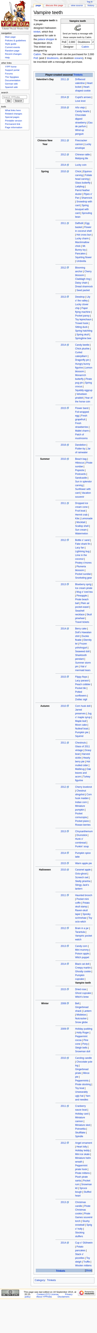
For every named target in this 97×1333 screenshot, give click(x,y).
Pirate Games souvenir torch (84, 1217)
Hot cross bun (83, 234)
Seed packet (83, 290)
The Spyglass (12, 77)
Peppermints (82, 1080)
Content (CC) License (48, 1294)
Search (4, 92)
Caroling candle (83, 1058)
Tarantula (80, 932)
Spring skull (82, 334)
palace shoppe (46, 39)
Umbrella (81, 261)
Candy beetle (82, 344)
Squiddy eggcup (83, 390)
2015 (63, 408)
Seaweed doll (82, 651)
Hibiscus (79, 462)
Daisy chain (81, 282)
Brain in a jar (82, 928)
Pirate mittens (82, 1173)
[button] (88, 1270)
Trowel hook (81, 323)
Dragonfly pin (82, 360)
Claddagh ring (82, 279)
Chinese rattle (82, 154)
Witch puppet (82, 957)
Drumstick (81, 835)
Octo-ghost (81, 873)
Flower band (81, 408)
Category (40, 1280)
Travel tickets (82, 622)
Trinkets (78, 74)
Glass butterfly (82, 182)
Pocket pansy (82, 315)
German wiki (11, 84)
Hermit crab (81, 514)
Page (38, 5)
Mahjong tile (81, 158)
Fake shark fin (82, 543)
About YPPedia (44, 1296)
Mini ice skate (82, 1154)
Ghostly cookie (83, 971)
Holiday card (81, 1113)
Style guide (10, 44)
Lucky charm (82, 238)
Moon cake (81, 724)
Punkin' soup (82, 846)
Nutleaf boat (81, 728)
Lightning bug (82, 551)
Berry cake (81, 628)
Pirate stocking (83, 1084)
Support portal (12, 70)
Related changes (13, 114)
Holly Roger (82, 1032)
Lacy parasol (82, 680)
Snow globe (81, 1022)
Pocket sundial (83, 574)
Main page (10, 37)
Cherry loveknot (83, 787)
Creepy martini (83, 967)
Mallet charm (82, 430)
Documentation (12, 80)
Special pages (12, 117)
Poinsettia (80, 1128)
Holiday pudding (83, 1028)
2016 (63, 107)
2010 (63, 171)
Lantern (87, 1011)
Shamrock (86, 197)
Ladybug (79, 186)
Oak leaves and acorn (83, 773)
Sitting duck (81, 327)
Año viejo (80, 107)
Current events (12, 47)
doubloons (53, 58)
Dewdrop (80, 296)
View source (77, 5)
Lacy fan (79, 547)
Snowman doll (82, 1051)
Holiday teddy (82, 1150)
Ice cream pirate (83, 588)
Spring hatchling (83, 330)
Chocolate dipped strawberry (80, 119)
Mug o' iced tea (84, 592)
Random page (12, 50)
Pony (85, 1044)
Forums (9, 73)
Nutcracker (81, 1018)
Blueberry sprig (83, 584)
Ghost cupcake (83, 993)
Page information (13, 127)
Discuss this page (54, 5)
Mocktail (80, 522)
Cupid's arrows (83, 97)
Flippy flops (81, 676)
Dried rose (80, 989)
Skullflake (80, 1132)
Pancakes (80, 253)
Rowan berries (83, 824)
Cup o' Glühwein (84, 1242)
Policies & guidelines (15, 40)
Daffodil (79, 223)
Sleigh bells (81, 1047)
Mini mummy (82, 949)
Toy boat (79, 1088)
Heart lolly (81, 1146)
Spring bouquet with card (82, 209)
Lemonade (87, 518)
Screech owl (81, 877)
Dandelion (80, 444)
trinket (37, 31)
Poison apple (82, 953)
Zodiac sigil (81, 699)
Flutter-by (80, 448)
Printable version (13, 120)
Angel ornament (83, 1143)
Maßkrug (80, 769)
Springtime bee (83, 338)
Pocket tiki (80, 688)
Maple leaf (80, 721)
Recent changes (13, 54)
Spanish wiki (11, 87)
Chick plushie (82, 348)
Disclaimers (63, 1296)
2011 (63, 79)
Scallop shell (82, 526)
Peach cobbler (82, 684)
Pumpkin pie (81, 732)
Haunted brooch (83, 895)
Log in (89, 1)
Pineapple (81, 595)
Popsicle (79, 470)
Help (7, 57)
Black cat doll (82, 964)
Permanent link (12, 124)
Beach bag (81, 459)
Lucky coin (80, 164)
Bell (77, 1003)
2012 (63, 154)
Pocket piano (82, 821)
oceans (79, 58)
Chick (78, 171)
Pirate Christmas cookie (82, 1210)
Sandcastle (81, 477)
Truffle (86, 1261)
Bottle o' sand (82, 540)
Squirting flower (83, 257)
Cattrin (85, 46)
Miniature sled (82, 1125)
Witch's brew (82, 996)
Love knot (80, 101)
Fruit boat (80, 510)
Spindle (79, 1136)
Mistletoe (81, 1014)
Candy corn (81, 946)
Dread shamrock (84, 286)
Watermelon (81, 533)
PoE (36, 58)
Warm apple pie (83, 863)
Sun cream (81, 529)
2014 (63, 97)
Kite (77, 518)
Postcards (80, 474)
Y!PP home (10, 66)
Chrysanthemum (84, 831)
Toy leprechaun (83, 319)
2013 (63, 296)
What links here (13, 110)
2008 (63, 1003)
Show (89, 1270)
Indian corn (81, 802)
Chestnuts (80, 742)
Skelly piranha (82, 881)
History (91, 5)
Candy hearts (82, 111)
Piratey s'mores (83, 562)
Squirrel (79, 736)
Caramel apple (83, 869)
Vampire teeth (83, 982)
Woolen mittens (83, 1265)
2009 (63, 1028)
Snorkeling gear (83, 577)
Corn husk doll (82, 706)
